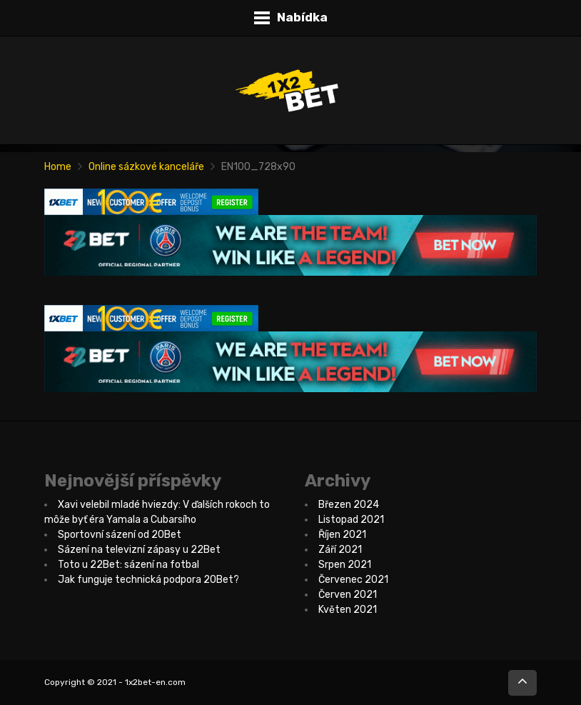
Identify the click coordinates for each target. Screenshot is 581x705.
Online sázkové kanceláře (146, 167)
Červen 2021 (347, 595)
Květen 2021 (347, 610)
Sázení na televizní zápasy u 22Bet (139, 550)
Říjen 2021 (342, 535)
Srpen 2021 (344, 565)
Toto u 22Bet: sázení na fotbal (128, 565)
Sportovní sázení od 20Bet (119, 535)
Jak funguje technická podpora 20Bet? (148, 580)
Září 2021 (340, 550)
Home (57, 167)
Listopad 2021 (351, 520)
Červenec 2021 (353, 580)
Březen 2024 (348, 505)
